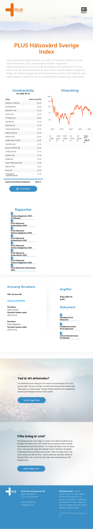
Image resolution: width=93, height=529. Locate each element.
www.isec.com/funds (16, 301)
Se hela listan (24, 189)
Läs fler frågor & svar (32, 400)
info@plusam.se (27, 505)
